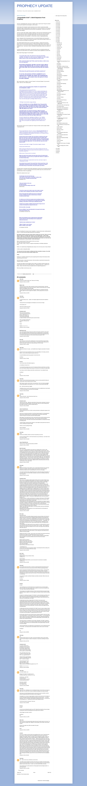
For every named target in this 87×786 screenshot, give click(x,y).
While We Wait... (59, 86)
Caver (21, 347)
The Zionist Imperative (60, 71)
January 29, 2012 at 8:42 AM (24, 397)
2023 (57, 26)
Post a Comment (21, 770)
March (58, 55)
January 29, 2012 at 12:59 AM (24, 327)
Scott (20, 296)
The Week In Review (60, 97)
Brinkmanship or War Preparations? (62, 107)
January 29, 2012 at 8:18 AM (24, 390)
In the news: (59, 111)
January (58, 58)
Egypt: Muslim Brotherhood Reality (62, 137)
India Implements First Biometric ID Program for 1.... (62, 110)
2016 (57, 36)
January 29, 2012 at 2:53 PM (24, 462)
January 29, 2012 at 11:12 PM (24, 716)
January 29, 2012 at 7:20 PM (24, 580)
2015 (57, 37)
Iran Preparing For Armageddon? (62, 75)
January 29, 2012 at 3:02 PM (24, 475)
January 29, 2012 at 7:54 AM (24, 358)
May (58, 52)
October (58, 45)
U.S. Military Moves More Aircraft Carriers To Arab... (62, 118)
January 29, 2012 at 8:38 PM (24, 667)
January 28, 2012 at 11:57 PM (24, 308)
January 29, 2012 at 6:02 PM (24, 550)
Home (34, 772)
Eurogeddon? (59, 64)
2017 (57, 34)
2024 (57, 24)
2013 (57, 40)
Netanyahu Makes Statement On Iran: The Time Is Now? (63, 91)
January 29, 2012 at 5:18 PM (24, 510)
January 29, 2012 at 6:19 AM (24, 336)
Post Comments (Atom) (25, 774)
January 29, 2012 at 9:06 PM (24, 702)
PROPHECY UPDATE (35, 6)
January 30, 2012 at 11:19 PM (24, 768)
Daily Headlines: (59, 74)
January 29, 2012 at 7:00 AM (24, 344)
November (59, 44)
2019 (57, 31)
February (58, 57)
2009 (57, 151)
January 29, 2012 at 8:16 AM (24, 375)
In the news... (59, 59)
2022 (57, 27)
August (58, 48)
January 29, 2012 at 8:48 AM (24, 405)
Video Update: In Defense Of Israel (62, 66)
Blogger (48, 780)
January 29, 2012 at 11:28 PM (24, 729)
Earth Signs (59, 78)
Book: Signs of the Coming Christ (61, 15)
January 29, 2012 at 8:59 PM (24, 685)
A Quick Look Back (60, 140)
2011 (57, 148)
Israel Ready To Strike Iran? (61, 94)
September (59, 47)
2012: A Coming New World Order (62, 134)
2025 (57, 23)
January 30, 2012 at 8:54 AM (24, 755)
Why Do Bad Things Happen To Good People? (25, 52)
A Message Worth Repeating (61, 83)
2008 (57, 152)
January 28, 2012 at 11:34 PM (24, 281)
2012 (57, 41)
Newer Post (19, 772)
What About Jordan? (60, 129)
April (58, 54)
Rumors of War (59, 128)
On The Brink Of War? (60, 106)
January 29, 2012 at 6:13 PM (24, 562)
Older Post (49, 772)
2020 (57, 30)
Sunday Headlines (60, 126)
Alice (20, 279)
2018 (57, 33)
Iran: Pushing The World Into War (62, 123)
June (58, 51)
